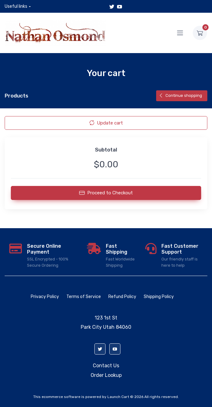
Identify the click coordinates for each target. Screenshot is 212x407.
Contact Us (106, 366)
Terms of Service (83, 296)
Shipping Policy (159, 296)
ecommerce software (61, 397)
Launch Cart (118, 397)
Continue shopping (180, 95)
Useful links (16, 6)
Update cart (106, 123)
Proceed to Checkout (106, 193)
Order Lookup (106, 375)
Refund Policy (122, 296)
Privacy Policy (45, 296)
